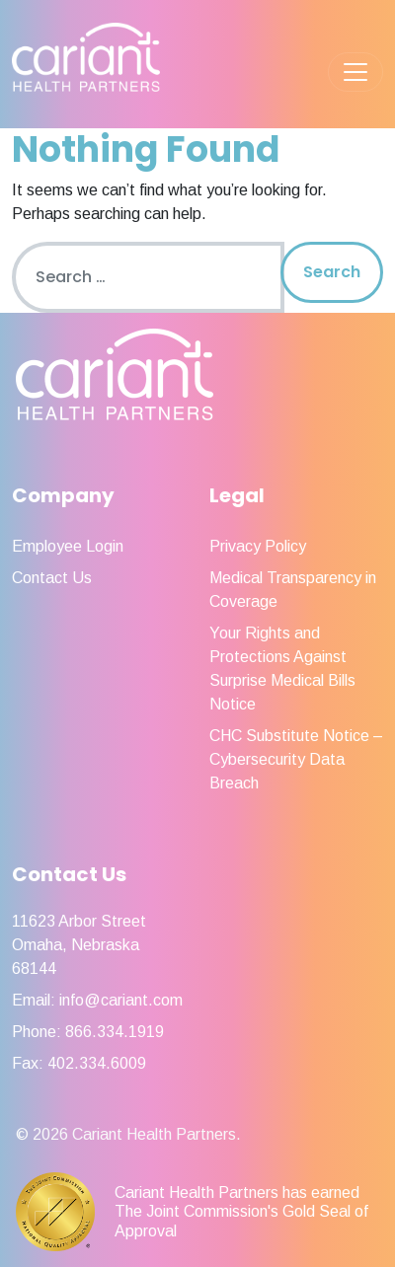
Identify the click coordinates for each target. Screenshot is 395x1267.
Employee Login (67, 546)
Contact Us (52, 577)
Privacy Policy (257, 546)
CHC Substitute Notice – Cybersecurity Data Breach (296, 759)
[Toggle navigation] (355, 72)
